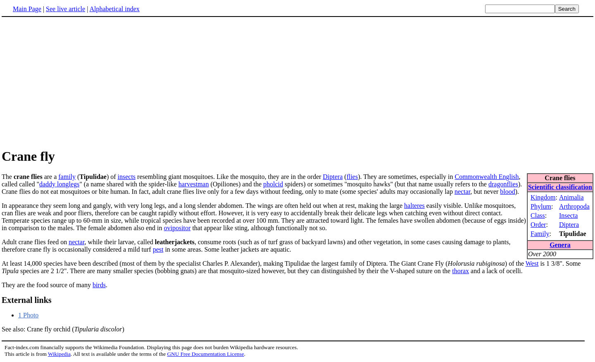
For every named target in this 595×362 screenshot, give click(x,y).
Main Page (27, 8)
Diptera (569, 224)
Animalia (571, 197)
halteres (414, 205)
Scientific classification (560, 187)
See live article (65, 8)
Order (538, 224)
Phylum (541, 206)
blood (507, 191)
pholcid (273, 184)
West (532, 263)
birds (99, 284)
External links (27, 300)
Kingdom (543, 197)
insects (127, 176)
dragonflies (503, 184)
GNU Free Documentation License (205, 354)
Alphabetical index (114, 8)
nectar (462, 191)
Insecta (568, 215)
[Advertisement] (71, 82)
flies (352, 176)
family (67, 176)
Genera (560, 244)
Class (538, 215)
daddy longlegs (59, 184)
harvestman (193, 184)
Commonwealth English (487, 176)
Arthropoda (574, 206)
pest (158, 249)
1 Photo (28, 315)
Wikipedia (59, 354)
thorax (460, 270)
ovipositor (177, 227)
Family (540, 233)
